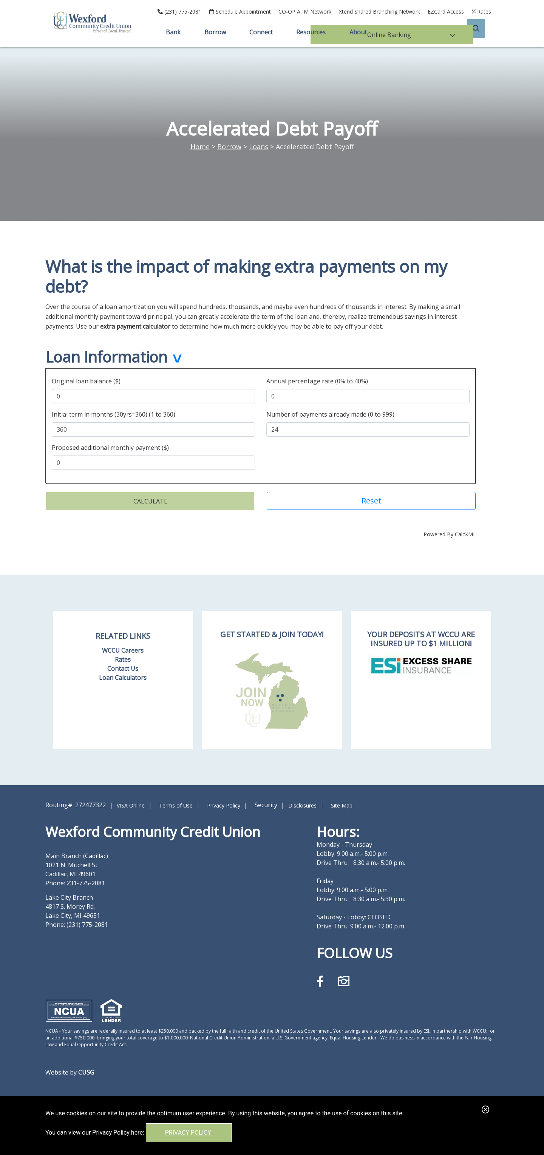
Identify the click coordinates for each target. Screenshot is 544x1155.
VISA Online (131, 804)
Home (200, 146)
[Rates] (481, 11)
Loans (258, 146)
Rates (123, 658)
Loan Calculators (123, 676)
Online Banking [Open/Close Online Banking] (425, 32)
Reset (371, 499)
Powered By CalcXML (449, 533)
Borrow (229, 146)
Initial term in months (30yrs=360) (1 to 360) (113, 413)
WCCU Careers (123, 649)
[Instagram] (343, 980)
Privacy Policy (189, 1132)
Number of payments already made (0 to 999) (330, 413)
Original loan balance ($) (86, 380)
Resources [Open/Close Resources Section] (311, 32)
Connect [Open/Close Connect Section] (261, 32)
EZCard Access (446, 11)
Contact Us (122, 667)
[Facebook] (322, 980)
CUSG (86, 1071)
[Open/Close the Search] (482, 32)
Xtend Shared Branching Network (379, 11)
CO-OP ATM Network (304, 11)
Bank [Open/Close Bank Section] (172, 32)
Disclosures (302, 804)
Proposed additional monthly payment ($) (110, 446)
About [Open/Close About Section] (359, 32)
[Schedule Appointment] (240, 11)
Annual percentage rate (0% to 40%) (317, 380)
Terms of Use (176, 804)
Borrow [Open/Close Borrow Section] (214, 32)
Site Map (341, 804)
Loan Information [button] (106, 358)
